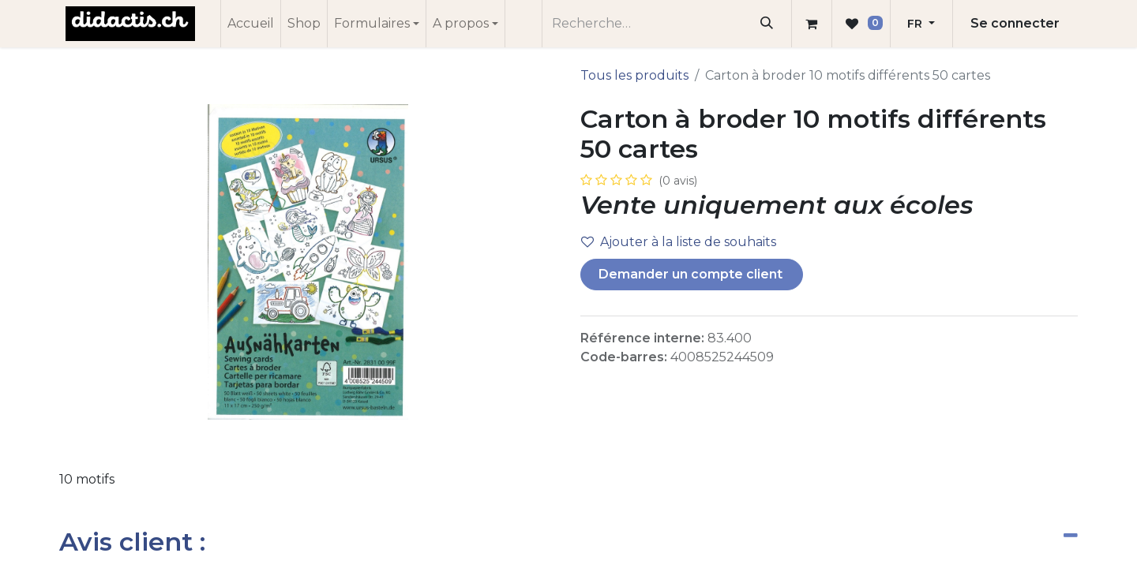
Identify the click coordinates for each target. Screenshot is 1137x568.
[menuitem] (250, 23)
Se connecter (1015, 23)
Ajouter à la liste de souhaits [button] (678, 241)
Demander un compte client (692, 274)
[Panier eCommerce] (811, 23)
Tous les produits (634, 75)
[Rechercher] (767, 23)
